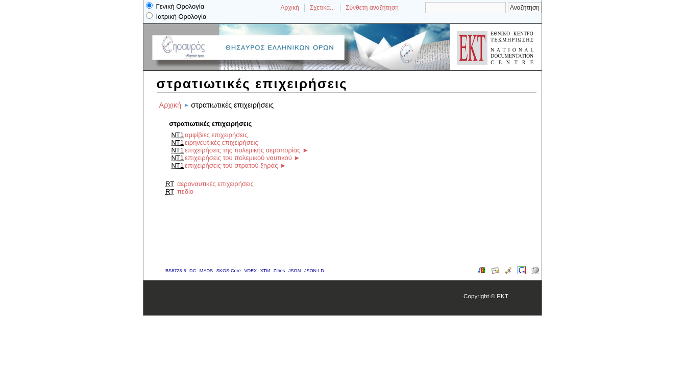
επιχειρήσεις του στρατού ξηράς (231, 165)
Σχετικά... (322, 7)
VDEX (250, 270)
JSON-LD (314, 270)
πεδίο (185, 191)
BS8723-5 (175, 270)
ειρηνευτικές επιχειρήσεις (221, 142)
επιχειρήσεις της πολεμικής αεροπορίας (243, 150)
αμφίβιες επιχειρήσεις (216, 135)
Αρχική (289, 7)
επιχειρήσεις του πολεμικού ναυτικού (238, 158)
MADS (206, 270)
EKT (502, 296)
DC (192, 270)
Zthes (279, 270)
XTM (265, 270)
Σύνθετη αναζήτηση (372, 7)
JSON (294, 270)
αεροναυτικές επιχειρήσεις (215, 184)
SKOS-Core (228, 270)
